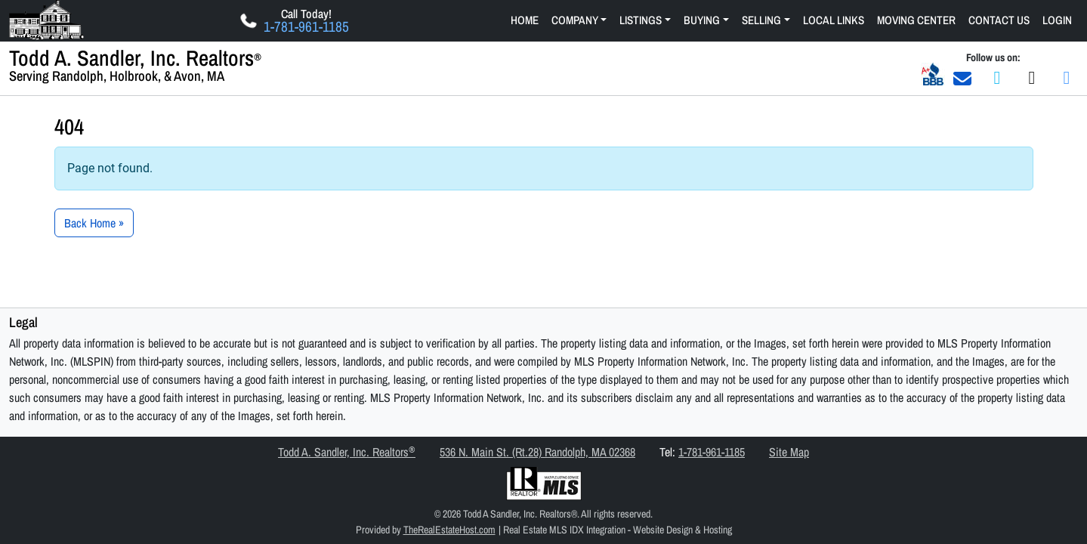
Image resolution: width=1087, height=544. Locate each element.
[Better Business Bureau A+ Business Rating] (933, 73)
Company (574, 20)
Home (525, 20)
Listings (640, 20)
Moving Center (916, 20)
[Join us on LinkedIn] (1066, 77)
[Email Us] (962, 77)
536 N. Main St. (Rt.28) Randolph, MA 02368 (537, 452)
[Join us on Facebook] (997, 77)
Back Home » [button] (94, 223)
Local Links (833, 20)
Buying (702, 20)
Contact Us (999, 20)
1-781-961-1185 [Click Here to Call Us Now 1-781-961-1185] (306, 27)
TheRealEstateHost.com (449, 529)
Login (1057, 20)
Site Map (789, 452)
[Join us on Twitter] (1032, 77)
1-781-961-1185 (711, 452)
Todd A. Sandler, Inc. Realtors (346, 452)
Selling (761, 20)
